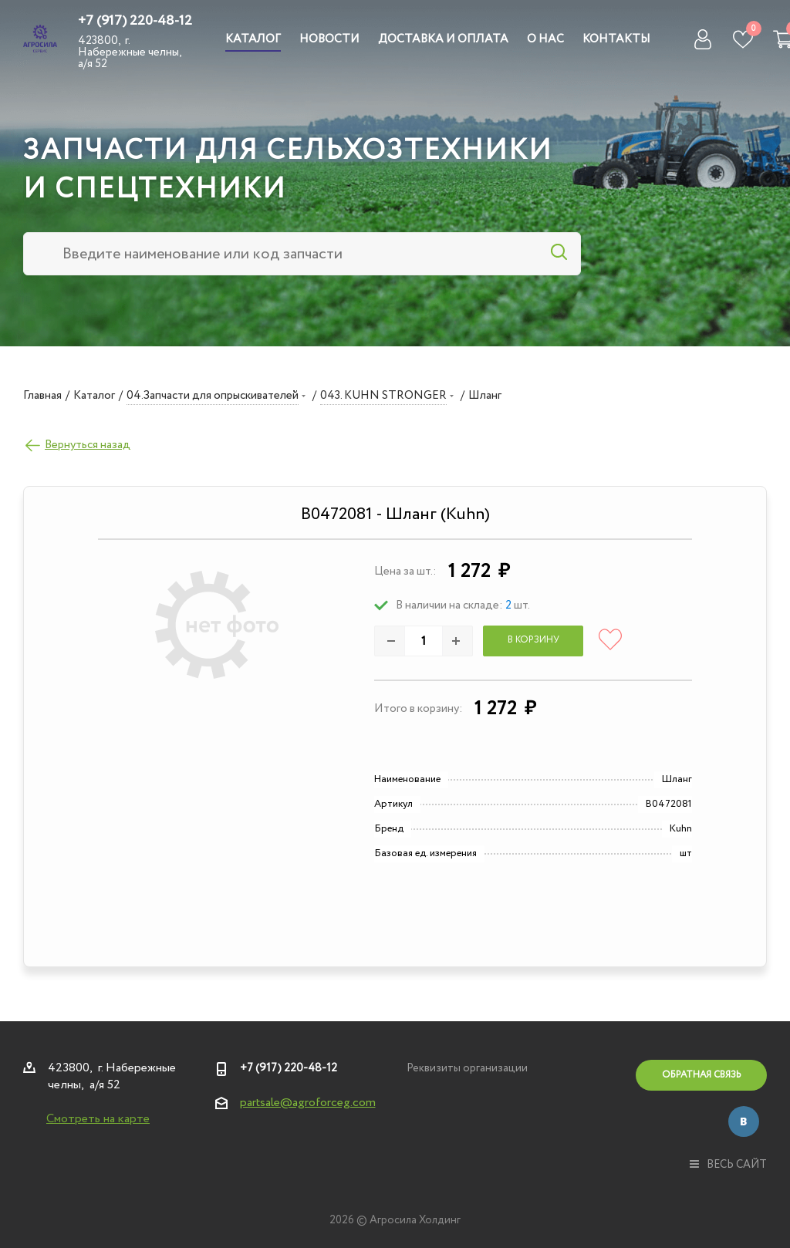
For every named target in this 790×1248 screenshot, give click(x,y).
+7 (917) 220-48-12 (135, 21)
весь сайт (728, 1164)
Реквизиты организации (467, 1068)
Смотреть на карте (98, 1119)
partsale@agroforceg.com (308, 1102)
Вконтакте (743, 1121)
